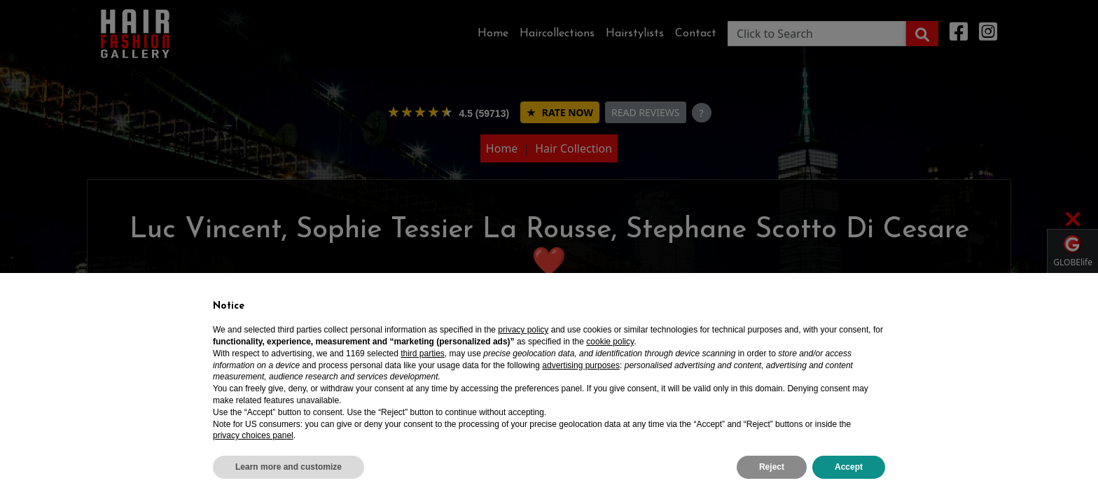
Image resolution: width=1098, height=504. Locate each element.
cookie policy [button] (610, 341)
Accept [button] (849, 467)
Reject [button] (771, 467)
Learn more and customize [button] (288, 467)
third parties (423, 353)
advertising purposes (581, 365)
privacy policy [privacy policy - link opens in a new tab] (523, 330)
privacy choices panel (253, 435)
